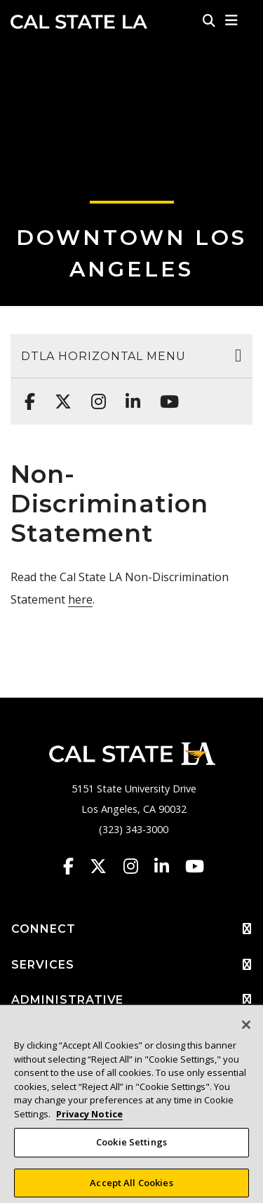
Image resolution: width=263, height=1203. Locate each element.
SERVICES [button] (131, 965)
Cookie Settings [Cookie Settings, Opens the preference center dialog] (131, 1148)
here (80, 599)
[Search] (209, 20)
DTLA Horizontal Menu (103, 356)
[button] (231, 20)
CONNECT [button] (131, 929)
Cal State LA (79, 22)
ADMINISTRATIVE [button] (131, 1000)
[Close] (246, 1031)
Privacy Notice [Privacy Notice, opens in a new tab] (89, 1119)
